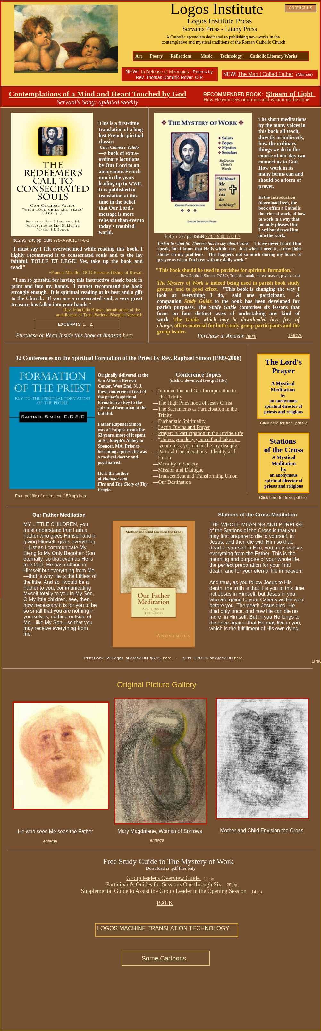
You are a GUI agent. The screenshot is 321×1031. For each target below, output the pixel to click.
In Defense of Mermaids (165, 71)
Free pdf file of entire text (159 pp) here (51, 495)
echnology (232, 56)
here (128, 335)
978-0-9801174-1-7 (222, 236)
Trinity (175, 396)
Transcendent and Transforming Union (198, 476)
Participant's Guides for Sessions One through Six (163, 884)
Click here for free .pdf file (283, 497)
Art (138, 56)
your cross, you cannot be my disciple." (200, 445)
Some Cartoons (163, 958)
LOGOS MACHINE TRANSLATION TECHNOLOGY (163, 928)
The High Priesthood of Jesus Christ (195, 403)
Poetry (156, 56)
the (163, 396)
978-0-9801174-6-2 (71, 240)
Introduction (283, 197)
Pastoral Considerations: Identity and (197, 451)
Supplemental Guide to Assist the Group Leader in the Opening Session (164, 891)
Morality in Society (178, 463)
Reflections (181, 56)
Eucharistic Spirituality (182, 421)
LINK (316, 661)
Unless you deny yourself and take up (200, 439)
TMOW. (295, 335)
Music (207, 56)
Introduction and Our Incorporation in (198, 390)
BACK (165, 903)
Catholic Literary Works (273, 56)
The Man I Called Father (265, 74)
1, (84, 324)
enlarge (50, 841)
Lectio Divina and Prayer (184, 427)
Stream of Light (289, 93)
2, (91, 324)
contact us (300, 7)
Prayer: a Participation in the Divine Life (200, 433)
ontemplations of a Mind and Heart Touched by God (100, 94)
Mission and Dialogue (180, 470)
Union (164, 457)
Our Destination (174, 482)
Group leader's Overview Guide (163, 878)
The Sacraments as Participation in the (198, 409)
